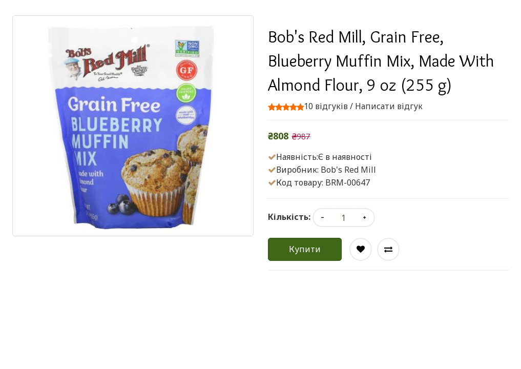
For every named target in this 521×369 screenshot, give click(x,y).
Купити (305, 249)
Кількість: (289, 216)
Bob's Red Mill (348, 169)
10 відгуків (326, 106)
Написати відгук (389, 106)
